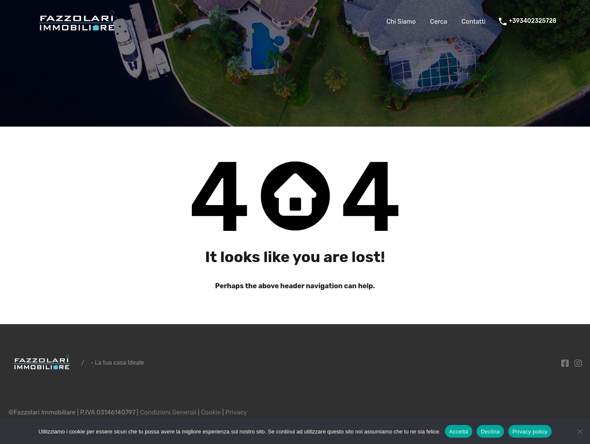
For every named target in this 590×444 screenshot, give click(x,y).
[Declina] (579, 432)
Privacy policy (529, 431)
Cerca (438, 21)
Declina (490, 431)
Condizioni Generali (168, 412)
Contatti (473, 21)
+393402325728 (532, 21)
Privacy (236, 412)
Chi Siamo (401, 21)
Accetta (458, 431)
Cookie (211, 412)
